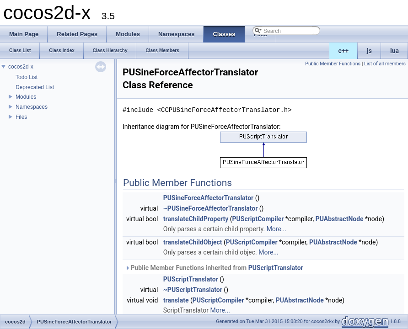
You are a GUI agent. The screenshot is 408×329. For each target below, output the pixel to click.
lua (394, 50)
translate (176, 300)
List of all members (385, 64)
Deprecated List (35, 87)
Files (21, 117)
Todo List (27, 77)
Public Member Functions (332, 64)
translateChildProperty (196, 219)
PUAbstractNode (340, 219)
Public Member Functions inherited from (214, 267)
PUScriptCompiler (258, 219)
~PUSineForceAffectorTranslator (210, 208)
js (369, 50)
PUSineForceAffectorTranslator (208, 198)
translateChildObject (192, 242)
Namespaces (32, 107)
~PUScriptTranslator (192, 289)
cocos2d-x (20, 67)
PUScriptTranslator (275, 267)
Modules (26, 97)
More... (276, 229)
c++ (343, 50)
